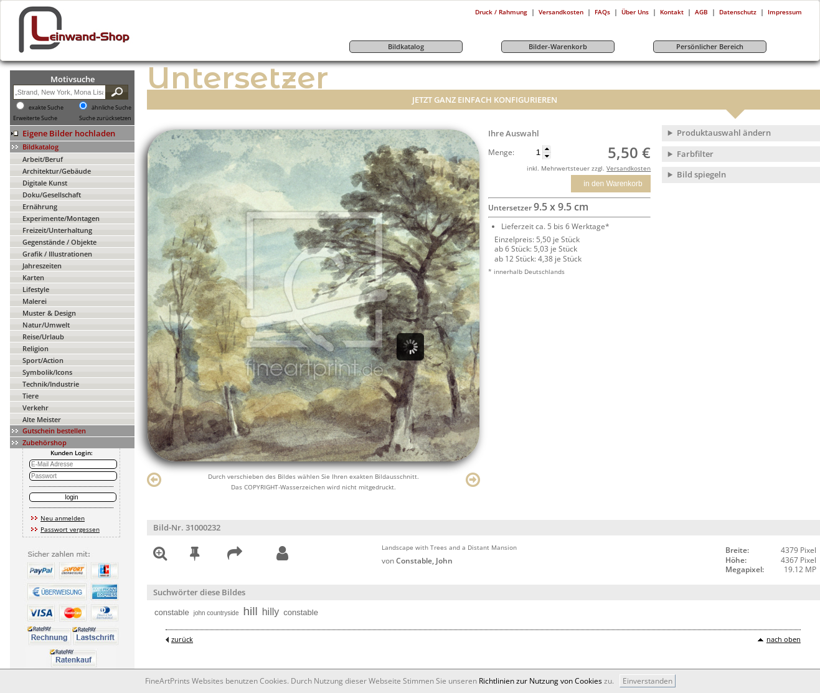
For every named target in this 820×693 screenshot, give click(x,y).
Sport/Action (43, 360)
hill (250, 611)
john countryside (216, 613)
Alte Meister (41, 419)
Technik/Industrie (50, 384)
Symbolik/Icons (47, 372)
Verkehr (35, 407)
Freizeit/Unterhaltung (57, 230)
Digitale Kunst (44, 182)
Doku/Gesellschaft (51, 194)
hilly (271, 611)
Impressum (785, 11)
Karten (33, 277)
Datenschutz (737, 11)
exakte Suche (46, 107)
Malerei (34, 301)
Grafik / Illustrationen (57, 253)
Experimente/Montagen (61, 218)
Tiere (30, 395)
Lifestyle (35, 289)
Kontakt (672, 11)
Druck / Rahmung (501, 11)
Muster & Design (49, 313)
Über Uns (635, 11)
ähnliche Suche (111, 107)
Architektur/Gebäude (56, 171)
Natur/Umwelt (46, 324)
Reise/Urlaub (43, 336)
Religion (35, 348)
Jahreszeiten (42, 265)
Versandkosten (561, 11)
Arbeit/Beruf (42, 159)
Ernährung (39, 206)
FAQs (602, 11)
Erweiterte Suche (35, 118)
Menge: (501, 153)
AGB (701, 11)
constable (171, 612)
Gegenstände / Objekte (59, 242)
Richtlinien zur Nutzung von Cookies (540, 681)
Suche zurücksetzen (105, 118)
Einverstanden (647, 681)
